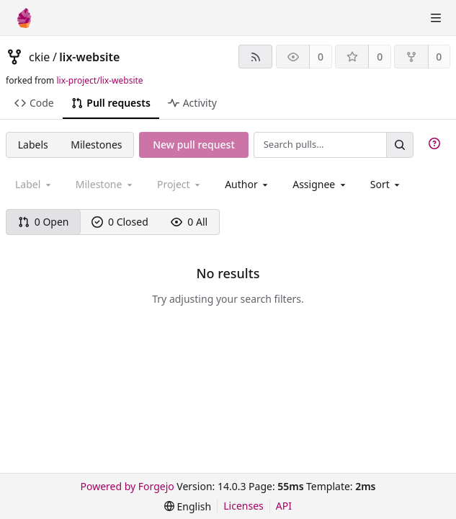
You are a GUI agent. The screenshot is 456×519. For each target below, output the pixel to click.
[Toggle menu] (436, 18)
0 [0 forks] (439, 56)
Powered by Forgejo (127, 486)
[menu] (386, 184)
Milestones (96, 144)
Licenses (243, 506)
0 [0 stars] (380, 56)
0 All (189, 222)
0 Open (43, 222)
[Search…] (399, 144)
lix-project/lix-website (99, 80)
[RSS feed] (255, 56)
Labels (33, 144)
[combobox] (247, 184)
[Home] (24, 18)
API (284, 506)
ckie (39, 57)
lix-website (89, 57)
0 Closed (119, 222)
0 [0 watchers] (320, 56)
